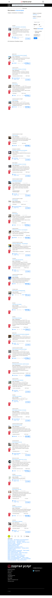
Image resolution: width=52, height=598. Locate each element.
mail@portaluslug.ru (37, 568)
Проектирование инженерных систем (15, 546)
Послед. (27, 536)
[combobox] (28, 5)
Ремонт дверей (26, 550)
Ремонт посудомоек (20, 556)
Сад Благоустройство (12, 559)
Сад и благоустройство (21, 559)
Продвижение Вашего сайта (13, 545)
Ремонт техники (25, 557)
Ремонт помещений (11, 556)
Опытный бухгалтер (12, 540)
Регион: (38, 28)
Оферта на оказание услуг (13, 579)
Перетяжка (19, 542)
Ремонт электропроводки (26, 558)
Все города (10, 578)
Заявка (28, 38)
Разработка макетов (12, 549)
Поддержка (36, 570)
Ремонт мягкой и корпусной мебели (15, 553)
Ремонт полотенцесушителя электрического (16, 555)
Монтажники (10, 539)
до (39, 24)
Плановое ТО (19, 543)
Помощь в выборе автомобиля (14, 544)
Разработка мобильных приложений (15, 550)
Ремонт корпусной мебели (13, 552)
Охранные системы (11, 542)
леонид (34, 18)
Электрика (35, 14)
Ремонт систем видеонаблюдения (14, 557)
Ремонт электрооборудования (14, 558)
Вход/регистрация (11, 569)
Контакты (9, 572)
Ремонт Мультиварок (23, 552)
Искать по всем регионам (38, 32)
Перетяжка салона (25, 542)
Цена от (35, 24)
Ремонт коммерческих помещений (14, 551)
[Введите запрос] (38, 22)
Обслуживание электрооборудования (21, 539)
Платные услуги (11, 581)
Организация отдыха (21, 540)
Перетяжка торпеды (12, 543)
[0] (36, 26)
